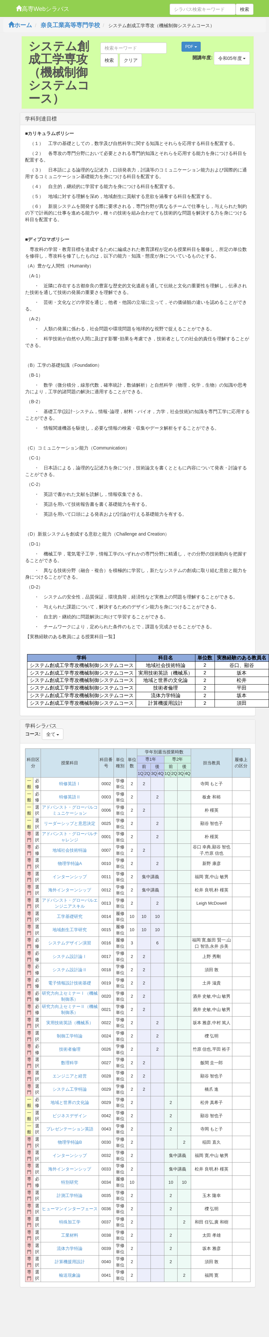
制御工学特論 (70, 1035)
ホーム (20, 25)
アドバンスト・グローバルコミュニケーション (70, 810)
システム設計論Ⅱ (69, 969)
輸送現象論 (70, 1275)
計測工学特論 (70, 1195)
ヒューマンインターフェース (70, 1208)
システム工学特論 (69, 1089)
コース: (33, 734)
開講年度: (202, 57)
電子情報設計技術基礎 (69, 982)
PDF (191, 46)
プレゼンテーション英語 (69, 1128)
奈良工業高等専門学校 (70, 25)
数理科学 (69, 1062)
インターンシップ (69, 876)
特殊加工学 (70, 1221)
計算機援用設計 (70, 1261)
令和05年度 (232, 58)
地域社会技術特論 (69, 850)
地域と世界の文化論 (69, 1102)
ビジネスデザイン (69, 1115)
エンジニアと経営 (69, 1076)
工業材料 (69, 1235)
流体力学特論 (70, 1248)
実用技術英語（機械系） (69, 1022)
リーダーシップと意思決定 (69, 823)
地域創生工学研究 (69, 929)
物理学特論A (70, 863)
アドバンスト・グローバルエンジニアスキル (70, 903)
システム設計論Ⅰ (69, 956)
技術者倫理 (70, 1049)
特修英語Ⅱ (70, 796)
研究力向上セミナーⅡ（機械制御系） (70, 1009)
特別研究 (69, 1182)
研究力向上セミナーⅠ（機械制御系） (70, 996)
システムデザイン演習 (69, 942)
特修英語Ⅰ (70, 783)
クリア (131, 60)
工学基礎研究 (70, 916)
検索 (244, 9)
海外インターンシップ (69, 889)
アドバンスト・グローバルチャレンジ (70, 836)
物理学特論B (70, 1142)
